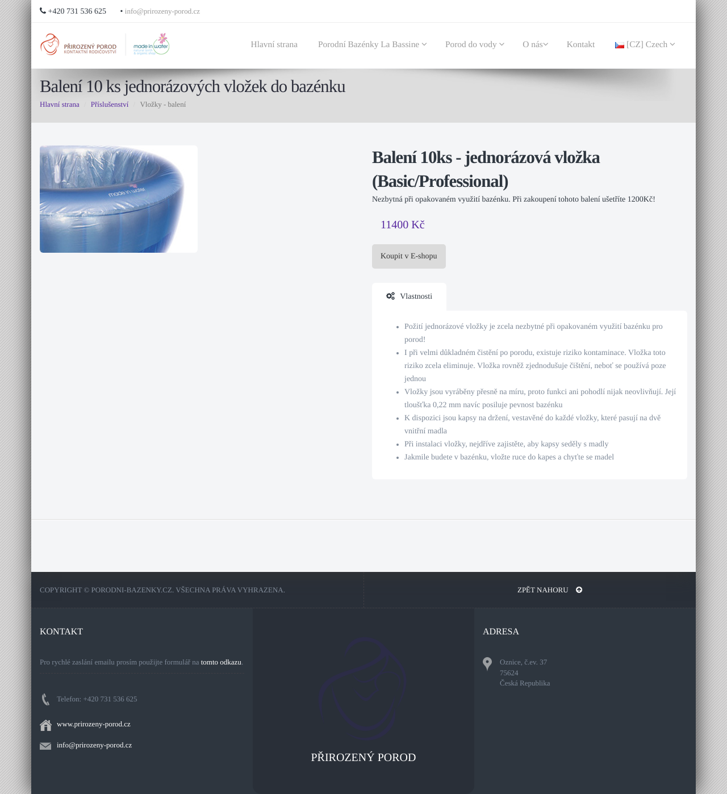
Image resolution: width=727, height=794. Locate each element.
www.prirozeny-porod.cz (94, 724)
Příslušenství (109, 104)
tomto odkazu (221, 662)
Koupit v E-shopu (409, 256)
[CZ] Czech (647, 44)
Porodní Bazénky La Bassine (374, 44)
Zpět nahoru (549, 590)
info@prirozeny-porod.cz (162, 11)
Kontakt (582, 44)
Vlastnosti (409, 296)
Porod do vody (476, 44)
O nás (537, 44)
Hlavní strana (275, 44)
